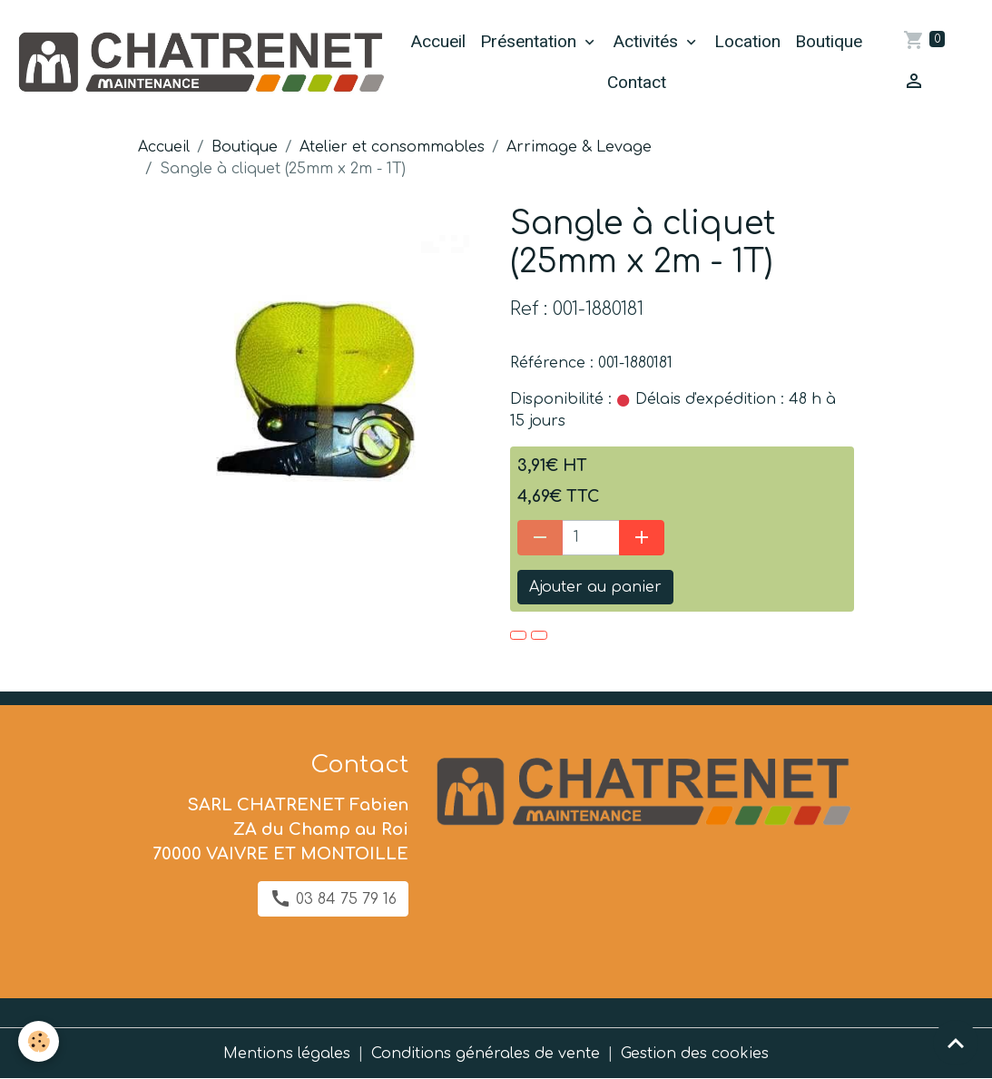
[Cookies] (38, 1041)
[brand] (200, 62)
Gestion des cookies (695, 1053)
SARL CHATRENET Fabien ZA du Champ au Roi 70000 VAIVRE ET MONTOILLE (280, 829)
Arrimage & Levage (579, 147)
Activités (648, 41)
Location (747, 41)
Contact (636, 82)
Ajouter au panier (595, 587)
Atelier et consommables (392, 147)
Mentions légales (286, 1053)
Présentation (530, 41)
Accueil (438, 41)
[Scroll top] (955, 1042)
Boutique (828, 41)
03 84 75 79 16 (333, 898)
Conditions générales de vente (485, 1053)
